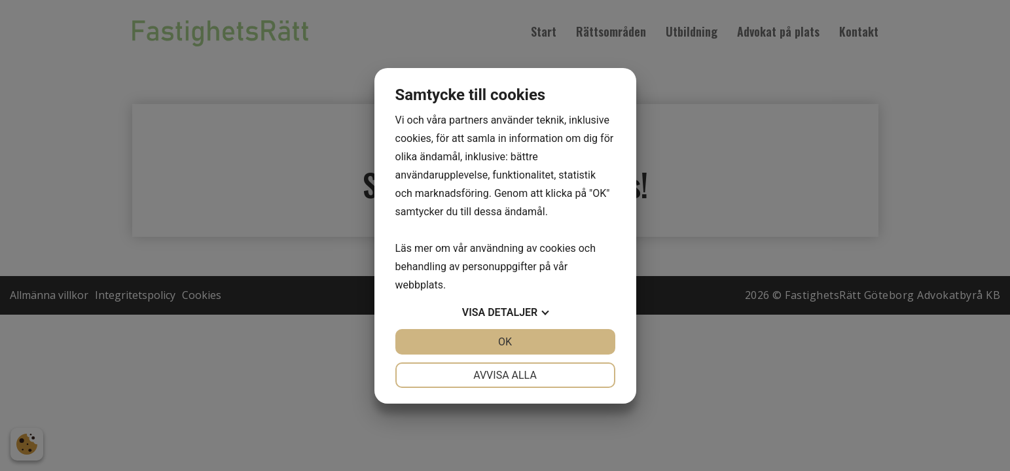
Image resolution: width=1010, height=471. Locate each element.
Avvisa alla (505, 375)
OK (505, 342)
